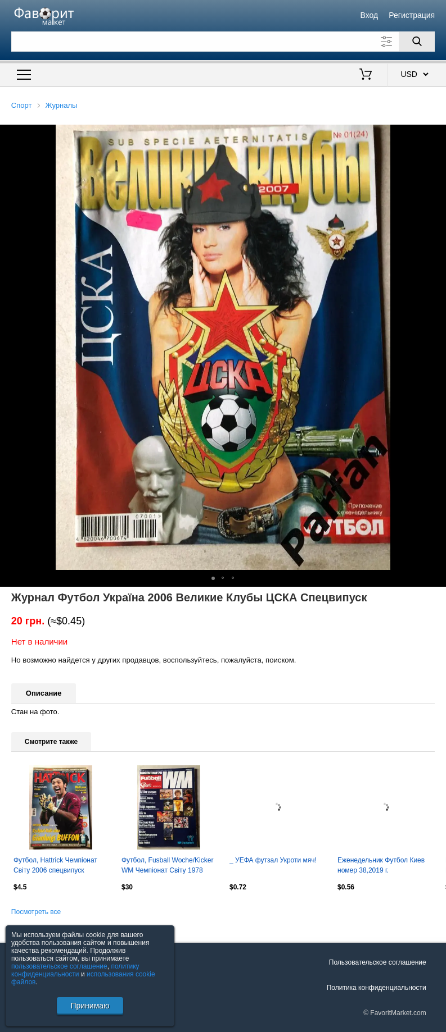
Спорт (21, 105)
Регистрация (412, 15)
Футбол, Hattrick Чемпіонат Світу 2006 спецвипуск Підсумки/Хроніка (55, 866)
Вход (369, 15)
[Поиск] (417, 41)
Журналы (62, 105)
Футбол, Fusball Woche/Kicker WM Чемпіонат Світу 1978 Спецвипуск (167, 866)
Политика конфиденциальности (376, 988)
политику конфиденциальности (75, 970)
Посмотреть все (36, 912)
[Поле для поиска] (223, 41)
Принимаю (89, 1005)
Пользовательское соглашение (377, 962)
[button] (436, 135)
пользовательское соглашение (59, 966)
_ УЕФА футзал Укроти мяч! (273, 860)
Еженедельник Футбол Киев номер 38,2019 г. (381, 865)
